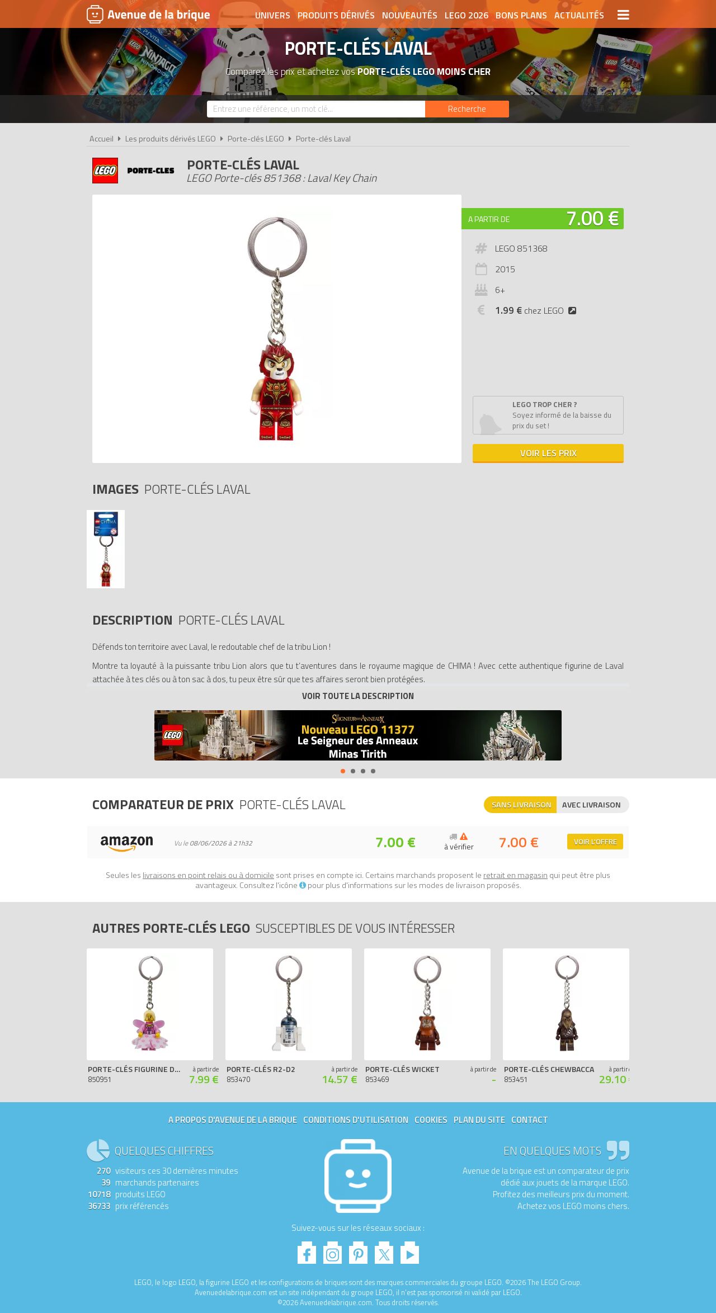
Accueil (102, 139)
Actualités (579, 15)
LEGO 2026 (466, 15)
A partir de (489, 219)
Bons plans (521, 15)
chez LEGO (538, 310)
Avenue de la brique (148, 14)
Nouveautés (409, 15)
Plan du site (479, 1119)
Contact (529, 1119)
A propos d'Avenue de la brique (232, 1119)
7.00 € (592, 217)
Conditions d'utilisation (355, 1119)
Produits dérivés (336, 15)
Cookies (430, 1119)
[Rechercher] (467, 109)
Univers (272, 15)
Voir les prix (548, 453)
